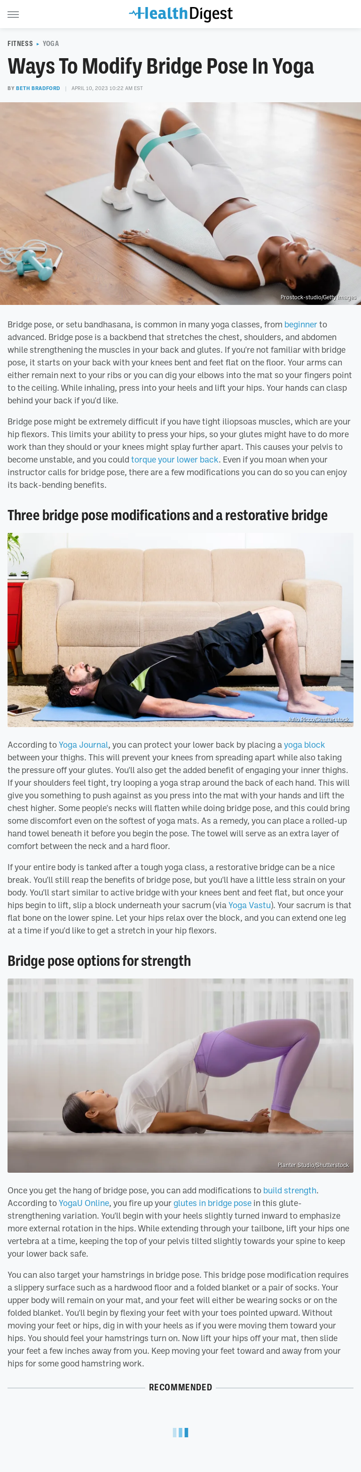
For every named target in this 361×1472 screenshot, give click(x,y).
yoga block (304, 744)
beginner (300, 324)
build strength (289, 1190)
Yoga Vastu (249, 905)
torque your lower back (175, 459)
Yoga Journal (83, 744)
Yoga (51, 43)
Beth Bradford (38, 88)
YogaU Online (84, 1203)
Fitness (20, 43)
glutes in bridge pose (212, 1203)
